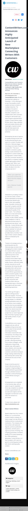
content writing (13, 490)
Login (22, 509)
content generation (10, 488)
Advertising (8, 481)
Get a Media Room (14, 509)
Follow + (17, 14)
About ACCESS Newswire (15, 507)
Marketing (14, 481)
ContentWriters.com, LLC (11, 9)
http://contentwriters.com (12, 404)
